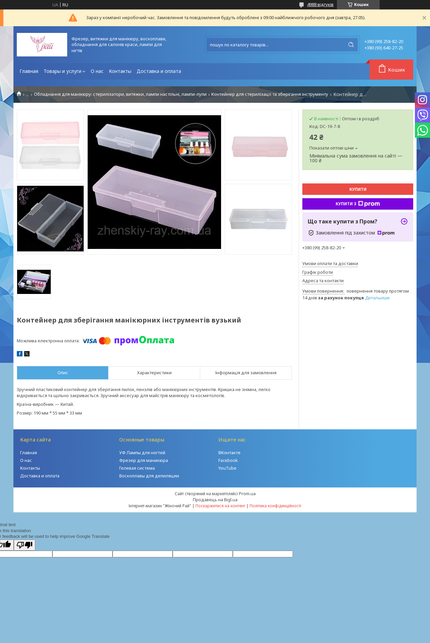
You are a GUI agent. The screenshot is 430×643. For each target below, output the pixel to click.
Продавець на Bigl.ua (215, 500)
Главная (28, 71)
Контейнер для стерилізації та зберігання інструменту (269, 94)
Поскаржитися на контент (220, 506)
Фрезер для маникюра (143, 460)
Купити (358, 189)
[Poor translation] (24, 545)
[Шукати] (351, 44)
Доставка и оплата (159, 71)
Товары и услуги (62, 71)
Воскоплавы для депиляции (149, 476)
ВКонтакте (229, 452)
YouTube (227, 468)
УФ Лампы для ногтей (142, 452)
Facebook (228, 460)
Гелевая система (137, 468)
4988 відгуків (320, 4)
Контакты (120, 71)
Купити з (358, 204)
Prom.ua (247, 493)
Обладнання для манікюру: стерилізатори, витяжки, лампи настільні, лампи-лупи (120, 94)
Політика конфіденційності (275, 506)
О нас (97, 71)
